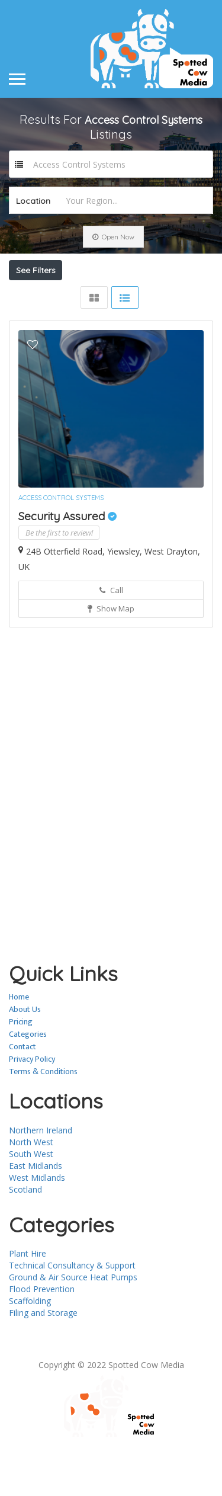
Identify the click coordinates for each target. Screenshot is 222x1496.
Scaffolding (30, 1342)
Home (19, 1038)
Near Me (70, 296)
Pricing (21, 1063)
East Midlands (35, 1207)
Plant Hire (27, 1294)
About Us (25, 1051)
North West (31, 1183)
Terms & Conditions (43, 1113)
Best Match (146, 296)
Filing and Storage (43, 1354)
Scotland (25, 1230)
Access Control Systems (61, 539)
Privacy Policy (32, 1100)
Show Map (111, 650)
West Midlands (37, 1219)
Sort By (35, 317)
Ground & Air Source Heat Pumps (73, 1318)
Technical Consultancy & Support (72, 1306)
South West (31, 1195)
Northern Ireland (40, 1171)
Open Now (113, 236)
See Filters (36, 270)
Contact (22, 1088)
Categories (28, 1075)
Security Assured (67, 557)
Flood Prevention (42, 1330)
